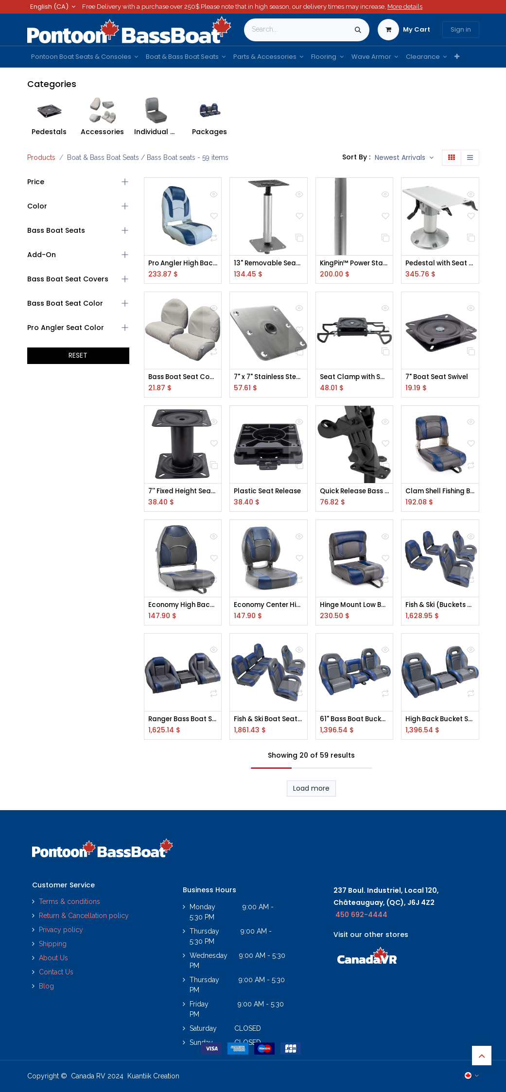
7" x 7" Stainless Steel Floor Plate (268, 378)
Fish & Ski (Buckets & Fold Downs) (440, 607)
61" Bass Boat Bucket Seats (354, 721)
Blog (46, 986)
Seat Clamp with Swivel (354, 378)
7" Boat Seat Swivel (438, 378)
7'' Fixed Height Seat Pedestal (183, 492)
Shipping (53, 944)
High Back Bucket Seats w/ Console (440, 721)
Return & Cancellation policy (84, 916)
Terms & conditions (69, 902)
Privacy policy (62, 930)
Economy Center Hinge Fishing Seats (268, 607)
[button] (404, 158)
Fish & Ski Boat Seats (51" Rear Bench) (268, 721)
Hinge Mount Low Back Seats (354, 607)
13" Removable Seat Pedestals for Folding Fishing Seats (268, 264)
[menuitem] (84, 57)
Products (41, 157)
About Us (53, 958)
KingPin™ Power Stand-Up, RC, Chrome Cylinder (354, 264)
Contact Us (56, 972)
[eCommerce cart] (403, 30)
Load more (311, 790)
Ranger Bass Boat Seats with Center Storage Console (183, 721)
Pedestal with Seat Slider (440, 264)
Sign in (461, 29)
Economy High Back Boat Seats (183, 607)
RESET (78, 355)
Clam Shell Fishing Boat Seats (440, 492)
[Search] (358, 29)
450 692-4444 (361, 914)
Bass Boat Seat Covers (183, 378)
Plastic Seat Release (268, 492)
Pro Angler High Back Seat (183, 264)
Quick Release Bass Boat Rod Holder (354, 492)
